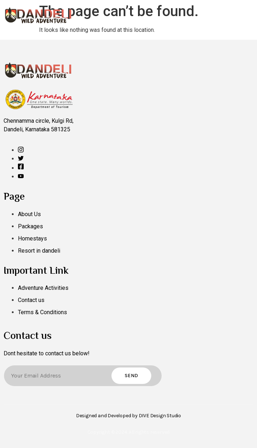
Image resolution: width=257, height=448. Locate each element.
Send (131, 375)
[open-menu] (249, 15)
